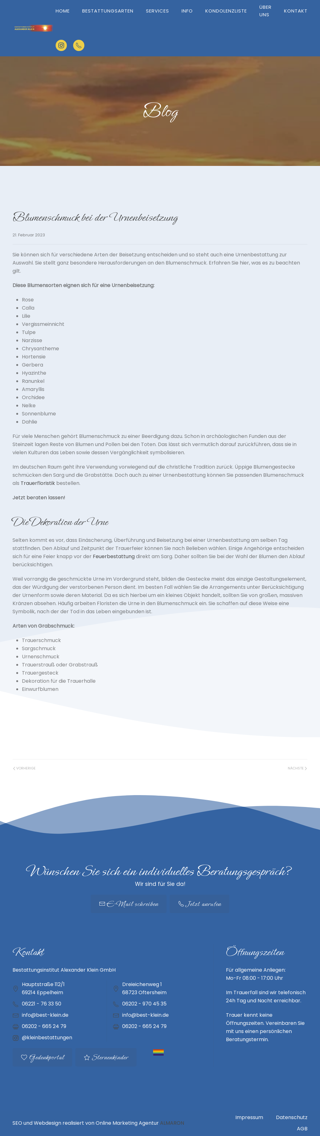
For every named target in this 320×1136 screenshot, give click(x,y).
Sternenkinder (106, 1057)
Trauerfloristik (38, 483)
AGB (302, 1128)
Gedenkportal (42, 1057)
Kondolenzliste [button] (226, 11)
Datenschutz (292, 1117)
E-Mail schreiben (128, 904)
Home (63, 11)
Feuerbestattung (114, 556)
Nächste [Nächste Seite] (297, 768)
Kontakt (296, 11)
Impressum (249, 1117)
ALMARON (172, 1123)
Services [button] (157, 11)
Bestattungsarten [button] (107, 11)
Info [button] (187, 11)
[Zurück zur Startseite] (34, 28)
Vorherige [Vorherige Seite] (24, 768)
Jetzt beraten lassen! (38, 497)
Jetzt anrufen (199, 904)
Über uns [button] (265, 11)
